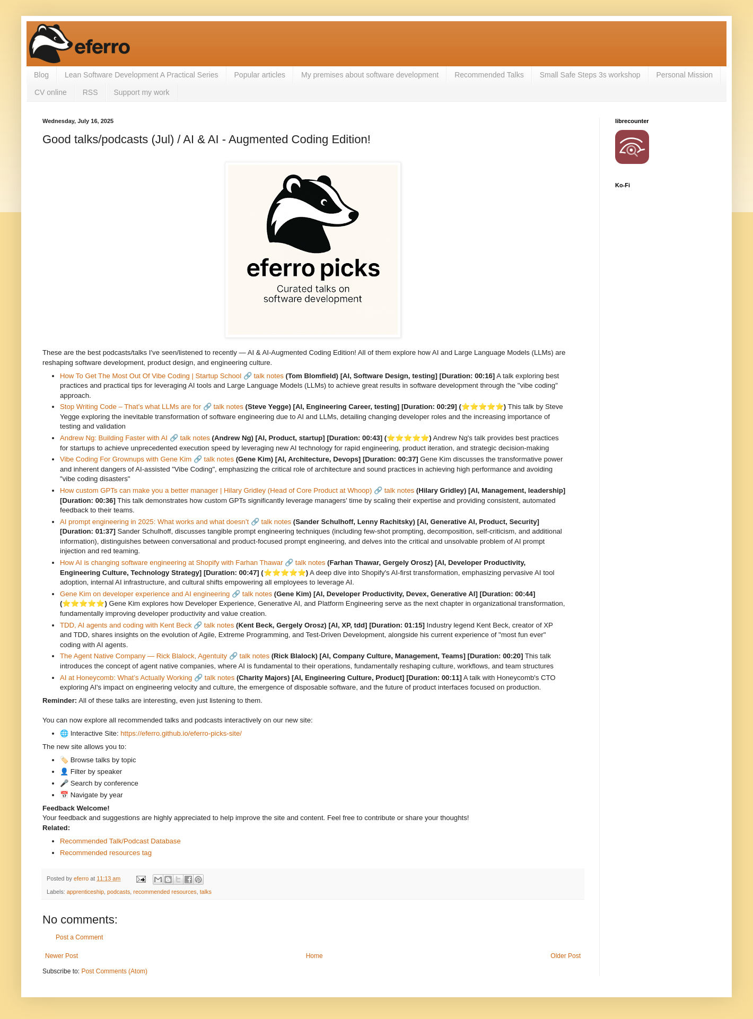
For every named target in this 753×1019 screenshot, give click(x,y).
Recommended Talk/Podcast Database (120, 841)
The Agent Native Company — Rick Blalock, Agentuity (143, 656)
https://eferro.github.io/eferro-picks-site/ (181, 733)
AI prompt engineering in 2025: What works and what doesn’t (154, 522)
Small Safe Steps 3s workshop (590, 75)
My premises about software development (370, 75)
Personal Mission (684, 75)
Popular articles (260, 75)
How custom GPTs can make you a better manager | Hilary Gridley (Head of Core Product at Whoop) (216, 490)
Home (314, 956)
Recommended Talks (488, 75)
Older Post (565, 956)
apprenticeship (85, 892)
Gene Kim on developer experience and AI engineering (145, 594)
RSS (90, 92)
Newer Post (61, 956)
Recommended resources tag (106, 853)
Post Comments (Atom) (114, 971)
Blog (41, 75)
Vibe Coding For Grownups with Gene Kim (125, 459)
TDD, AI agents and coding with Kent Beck (126, 625)
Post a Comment (79, 937)
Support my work (142, 92)
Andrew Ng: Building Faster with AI (114, 438)
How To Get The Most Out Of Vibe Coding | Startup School (150, 376)
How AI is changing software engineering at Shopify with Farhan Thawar (171, 563)
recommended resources (164, 892)
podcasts (118, 892)
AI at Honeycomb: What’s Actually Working (126, 678)
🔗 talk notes (263, 376)
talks (206, 892)
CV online (50, 92)
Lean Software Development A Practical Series (141, 75)
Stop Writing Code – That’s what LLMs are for (130, 407)
